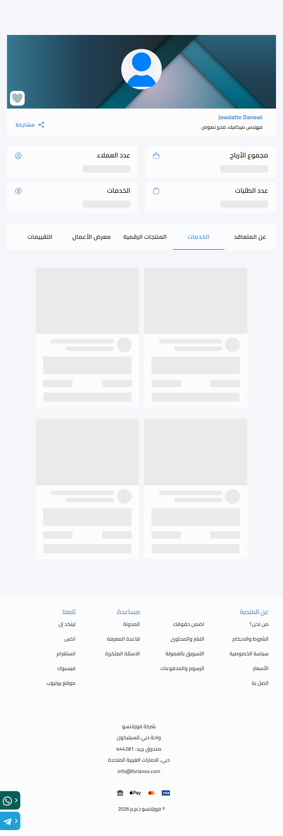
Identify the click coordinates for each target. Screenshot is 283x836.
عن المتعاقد (250, 236)
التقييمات (40, 236)
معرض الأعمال (92, 236)
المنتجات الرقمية (145, 236)
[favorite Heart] (17, 98)
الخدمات (198, 236)
